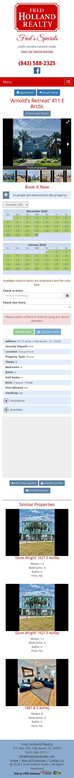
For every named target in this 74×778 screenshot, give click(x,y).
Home (14, 760)
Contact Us (56, 760)
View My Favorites (52, 483)
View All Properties (34, 760)
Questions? (25, 92)
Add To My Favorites (24, 483)
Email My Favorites (37, 490)
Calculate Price (48, 332)
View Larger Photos (37, 113)
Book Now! (24, 332)
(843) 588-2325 (36, 63)
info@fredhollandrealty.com (37, 756)
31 (37, 235)
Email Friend (48, 92)
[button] (68, 122)
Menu (7, 82)
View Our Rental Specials (37, 51)
